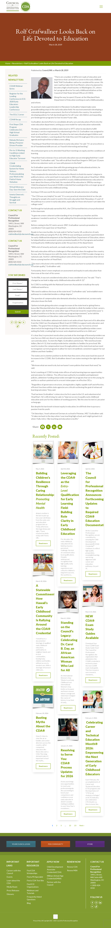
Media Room (12, 887)
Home (7, 63)
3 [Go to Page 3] (61, 825)
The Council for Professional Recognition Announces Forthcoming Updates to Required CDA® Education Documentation (97, 499)
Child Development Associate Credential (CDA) (55, 869)
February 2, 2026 (91, 718)
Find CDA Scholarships (32, 871)
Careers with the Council (14, 871)
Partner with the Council (54, 883)
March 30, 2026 (41, 581)
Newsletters (17, 63)
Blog (29, 903)
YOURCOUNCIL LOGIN (21, 844)
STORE (90, 844)
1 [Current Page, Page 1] (52, 825)
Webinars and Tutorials (32, 891)
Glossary (10, 894)
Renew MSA (72, 870)
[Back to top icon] (55, 916)
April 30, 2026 (65, 469)
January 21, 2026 (66, 746)
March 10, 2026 (91, 612)
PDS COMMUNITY (55, 844)
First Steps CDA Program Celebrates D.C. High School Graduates (16, 129)
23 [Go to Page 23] (75, 825)
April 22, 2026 (90, 469)
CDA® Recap (15, 119)
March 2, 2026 (65, 618)
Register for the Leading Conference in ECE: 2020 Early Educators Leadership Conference (17, 101)
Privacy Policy (37, 921)
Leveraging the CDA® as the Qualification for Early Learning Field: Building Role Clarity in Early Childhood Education (70, 503)
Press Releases (13, 890)
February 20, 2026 (42, 713)
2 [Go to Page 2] (56, 825)
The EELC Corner (16, 114)
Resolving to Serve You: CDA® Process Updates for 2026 (68, 763)
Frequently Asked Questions (34, 898)
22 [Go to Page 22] (70, 825)
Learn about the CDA (13, 881)
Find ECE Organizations (33, 885)
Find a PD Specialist (35, 877)
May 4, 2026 (40, 469)
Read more (43, 543)
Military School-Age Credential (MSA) (55, 877)
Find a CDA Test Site (35, 880)
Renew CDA (72, 867)
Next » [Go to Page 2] (81, 825)
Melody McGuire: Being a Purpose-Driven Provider (16, 143)
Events (10, 877)
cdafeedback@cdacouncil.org (20, 234)
